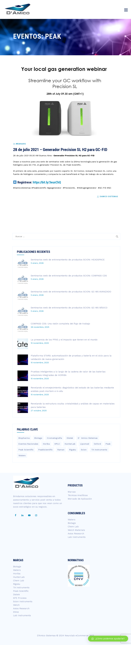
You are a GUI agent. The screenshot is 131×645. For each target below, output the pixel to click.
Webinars (21, 144)
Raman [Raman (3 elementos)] (60, 449)
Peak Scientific (21, 591)
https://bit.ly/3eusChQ (47, 182)
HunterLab (19, 577)
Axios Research (76, 533)
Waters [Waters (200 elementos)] (22, 455)
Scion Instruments (22, 601)
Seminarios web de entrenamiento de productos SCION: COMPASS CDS (69, 275)
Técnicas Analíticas (78, 495)
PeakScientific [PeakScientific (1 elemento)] (45, 449)
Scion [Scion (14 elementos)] (84, 449)
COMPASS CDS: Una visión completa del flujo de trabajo (60, 323)
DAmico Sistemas (107, 197)
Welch (16, 605)
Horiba (16, 573)
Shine (16, 612)
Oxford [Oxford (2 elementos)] (97, 444)
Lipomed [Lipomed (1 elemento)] (84, 444)
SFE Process (20, 598)
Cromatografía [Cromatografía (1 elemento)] (54, 438)
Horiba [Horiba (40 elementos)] (46, 444)
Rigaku (16, 584)
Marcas (72, 492)
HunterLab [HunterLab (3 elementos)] (70, 444)
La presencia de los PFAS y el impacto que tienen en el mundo (64, 339)
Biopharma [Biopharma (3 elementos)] (24, 438)
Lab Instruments (77, 537)
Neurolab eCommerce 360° (79, 635)
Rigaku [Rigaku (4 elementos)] (72, 449)
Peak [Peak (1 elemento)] (108, 444)
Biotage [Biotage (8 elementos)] (38, 438)
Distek (16, 594)
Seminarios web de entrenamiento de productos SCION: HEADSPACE (68, 259)
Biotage (72, 523)
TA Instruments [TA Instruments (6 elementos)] (99, 449)
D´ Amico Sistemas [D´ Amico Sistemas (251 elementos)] (87, 438)
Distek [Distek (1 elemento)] (70, 438)
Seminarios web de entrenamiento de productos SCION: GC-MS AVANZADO (71, 291)
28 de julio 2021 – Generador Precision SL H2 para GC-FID (60, 149)
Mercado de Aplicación (80, 498)
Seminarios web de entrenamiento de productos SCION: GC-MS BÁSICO (69, 307)
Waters (71, 519)
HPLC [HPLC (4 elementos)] (57, 444)
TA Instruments (21, 587)
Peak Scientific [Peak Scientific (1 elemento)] (26, 449)
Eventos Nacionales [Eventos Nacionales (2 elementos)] (28, 444)
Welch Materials (76, 530)
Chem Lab (73, 526)
